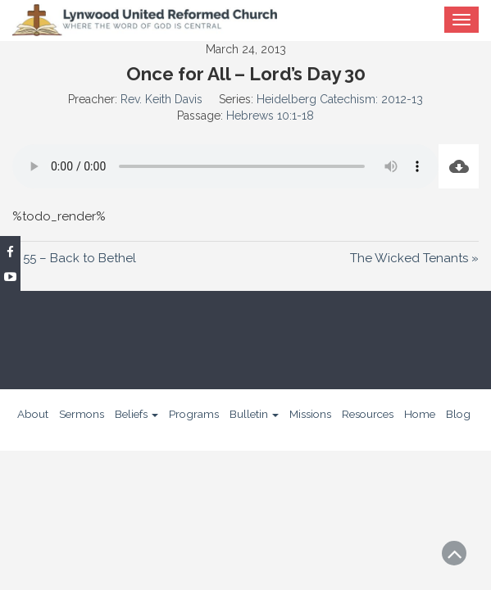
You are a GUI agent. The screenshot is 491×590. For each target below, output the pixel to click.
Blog (458, 413)
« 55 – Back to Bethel (74, 258)
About (32, 413)
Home (419, 413)
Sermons (81, 413)
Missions (310, 413)
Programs (194, 413)
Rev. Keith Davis (161, 99)
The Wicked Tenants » (414, 258)
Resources (367, 413)
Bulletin (254, 413)
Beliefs (136, 413)
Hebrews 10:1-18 (270, 115)
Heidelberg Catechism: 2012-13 (340, 99)
